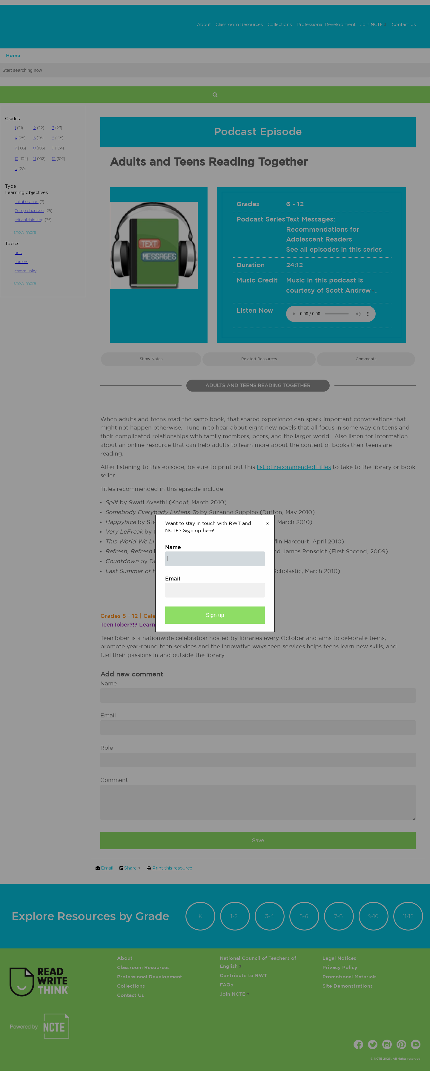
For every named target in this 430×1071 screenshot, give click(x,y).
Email (172, 579)
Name (173, 547)
